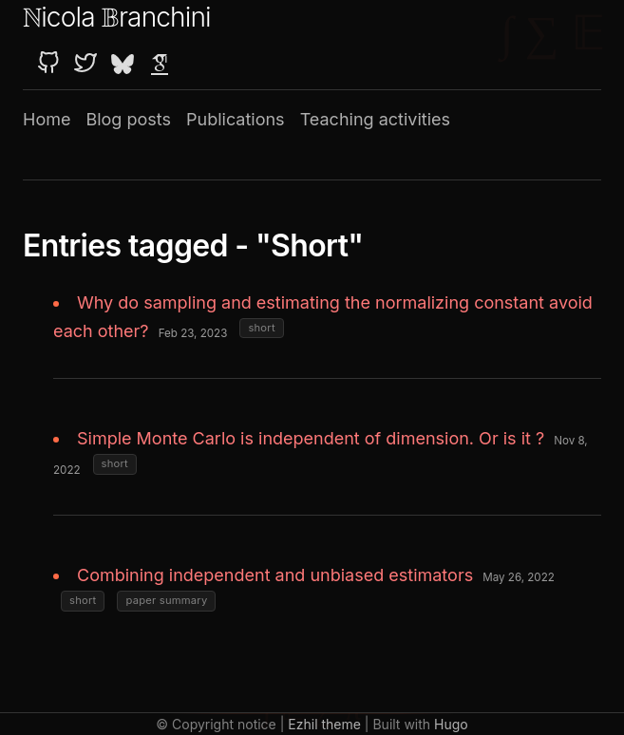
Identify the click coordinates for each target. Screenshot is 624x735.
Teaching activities (375, 119)
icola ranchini (117, 17)
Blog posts (128, 119)
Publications (235, 119)
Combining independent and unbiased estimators (275, 575)
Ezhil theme (324, 724)
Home (46, 119)
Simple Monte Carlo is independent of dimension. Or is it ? (310, 438)
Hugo (451, 724)
